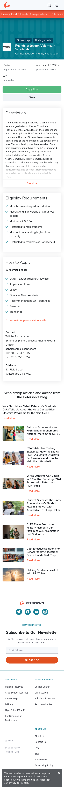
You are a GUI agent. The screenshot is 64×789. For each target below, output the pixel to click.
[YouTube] (36, 612)
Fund (14, 14)
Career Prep (11, 698)
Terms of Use (12, 751)
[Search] (49, 5)
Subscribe (32, 660)
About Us (39, 736)
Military (9, 704)
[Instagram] (45, 612)
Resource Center (43, 704)
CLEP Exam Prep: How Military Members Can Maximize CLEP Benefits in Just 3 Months (43, 529)
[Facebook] (28, 612)
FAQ (37, 747)
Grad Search (41, 692)
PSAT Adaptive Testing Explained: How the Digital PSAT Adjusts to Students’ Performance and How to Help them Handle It (43, 454)
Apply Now (32, 89)
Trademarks (41, 759)
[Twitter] (19, 612)
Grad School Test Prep (17, 692)
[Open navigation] (56, 5)
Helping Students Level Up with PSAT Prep (43, 571)
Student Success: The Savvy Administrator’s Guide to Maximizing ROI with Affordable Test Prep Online (44, 505)
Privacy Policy (12, 747)
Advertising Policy (44, 765)
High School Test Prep (16, 710)
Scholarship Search (45, 698)
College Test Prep (14, 686)
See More (32, 183)
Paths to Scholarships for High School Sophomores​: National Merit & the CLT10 (43, 430)
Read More (9, 418)
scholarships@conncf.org (20, 349)
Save (32, 97)
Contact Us (40, 742)
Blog (37, 753)
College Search (42, 686)
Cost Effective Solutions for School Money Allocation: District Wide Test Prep (43, 552)
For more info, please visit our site (25, 320)
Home (4, 14)
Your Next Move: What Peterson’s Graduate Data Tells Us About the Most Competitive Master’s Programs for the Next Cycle (29, 409)
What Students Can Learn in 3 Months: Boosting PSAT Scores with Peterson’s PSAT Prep (44, 481)
